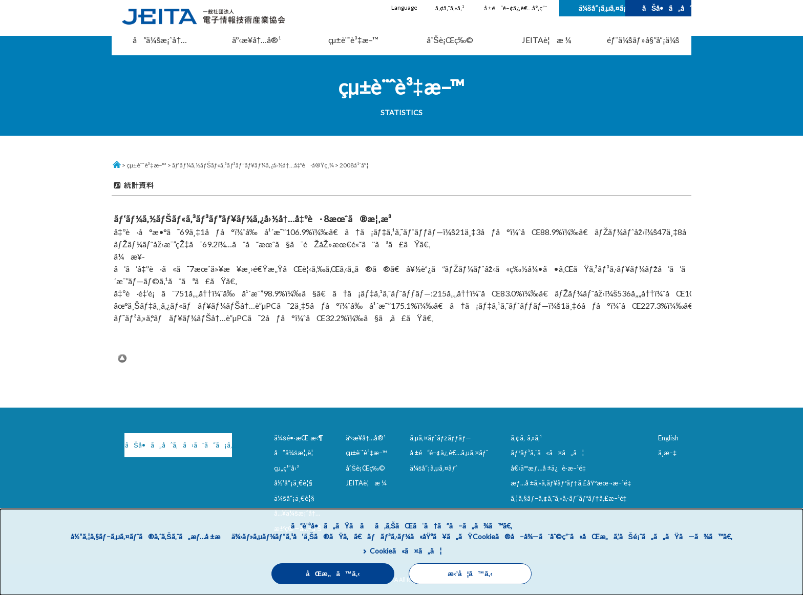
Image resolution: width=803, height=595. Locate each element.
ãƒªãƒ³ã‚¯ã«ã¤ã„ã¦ (547, 453)
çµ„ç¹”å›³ (286, 468)
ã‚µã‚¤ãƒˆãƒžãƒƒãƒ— (441, 438)
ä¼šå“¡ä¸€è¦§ (294, 498)
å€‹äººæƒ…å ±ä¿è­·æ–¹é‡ (550, 468)
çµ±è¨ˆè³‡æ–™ (353, 40)
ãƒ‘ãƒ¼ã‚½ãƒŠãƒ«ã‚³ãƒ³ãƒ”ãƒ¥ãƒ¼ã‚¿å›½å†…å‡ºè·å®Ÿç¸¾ (253, 165)
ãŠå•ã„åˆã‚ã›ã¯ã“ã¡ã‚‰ (178, 445)
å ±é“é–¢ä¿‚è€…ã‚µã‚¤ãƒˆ (449, 453)
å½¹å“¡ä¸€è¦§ (293, 483)
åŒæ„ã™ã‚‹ (333, 574)
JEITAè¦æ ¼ (546, 40)
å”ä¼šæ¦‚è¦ (296, 453)
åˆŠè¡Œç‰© (450, 40)
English (668, 438)
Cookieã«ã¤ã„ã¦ (406, 550)
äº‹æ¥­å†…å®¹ (257, 40)
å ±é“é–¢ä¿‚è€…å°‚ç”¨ (515, 8)
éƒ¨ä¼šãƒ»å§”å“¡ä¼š (643, 40)
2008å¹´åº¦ (354, 165)
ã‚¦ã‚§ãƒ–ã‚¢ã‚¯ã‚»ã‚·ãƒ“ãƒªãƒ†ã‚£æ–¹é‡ (570, 498)
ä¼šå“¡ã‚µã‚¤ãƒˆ (602, 8)
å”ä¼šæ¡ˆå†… (160, 40)
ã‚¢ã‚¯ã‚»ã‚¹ (449, 8)
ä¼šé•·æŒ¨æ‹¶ (298, 438)
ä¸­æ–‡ (667, 453)
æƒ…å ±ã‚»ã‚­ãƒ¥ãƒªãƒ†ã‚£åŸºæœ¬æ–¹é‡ (573, 483)
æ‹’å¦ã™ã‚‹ (470, 574)
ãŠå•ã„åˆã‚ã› (666, 8)
